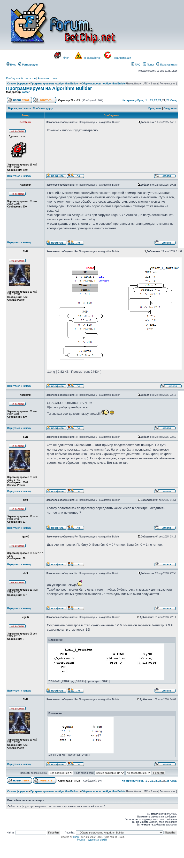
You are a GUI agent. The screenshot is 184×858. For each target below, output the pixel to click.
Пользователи (166, 64)
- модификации (121, 57)
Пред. (140, 100)
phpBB (76, 837)
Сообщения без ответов (21, 78)
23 (159, 100)
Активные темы (47, 78)
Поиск (148, 64)
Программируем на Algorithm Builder (49, 88)
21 (151, 100)
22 (155, 100)
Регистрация (28, 64)
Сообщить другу (43, 108)
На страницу (129, 100)
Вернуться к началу (19, 176)
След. (173, 100)
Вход (11, 64)
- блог (65, 57)
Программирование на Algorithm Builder (55, 83)
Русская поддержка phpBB (92, 839)
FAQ (135, 64)
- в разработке (91, 57)
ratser (26, 92)
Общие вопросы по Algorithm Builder (103, 83)
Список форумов (17, 83)
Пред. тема (154, 108)
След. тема (169, 108)
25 (167, 100)
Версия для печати (19, 108)
